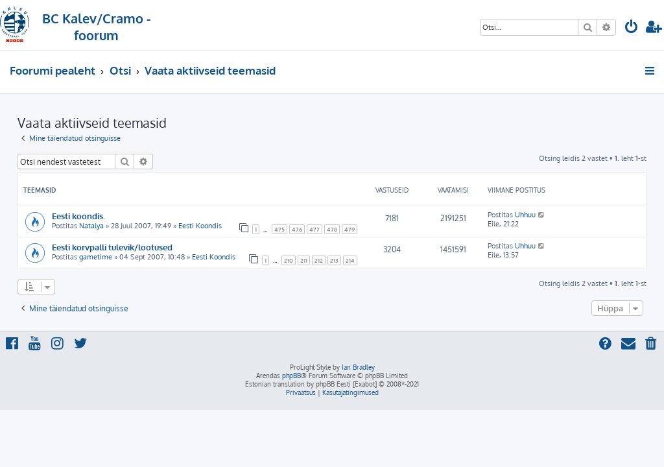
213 (334, 260)
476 (297, 229)
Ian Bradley (358, 367)
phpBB (291, 375)
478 (332, 229)
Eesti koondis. (78, 215)
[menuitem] (631, 28)
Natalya (91, 225)
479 (349, 229)
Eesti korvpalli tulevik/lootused (112, 246)
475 (279, 229)
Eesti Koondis (200, 225)
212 (318, 260)
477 (314, 229)
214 (350, 260)
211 (303, 260)
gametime (95, 256)
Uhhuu (525, 214)
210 (288, 260)
